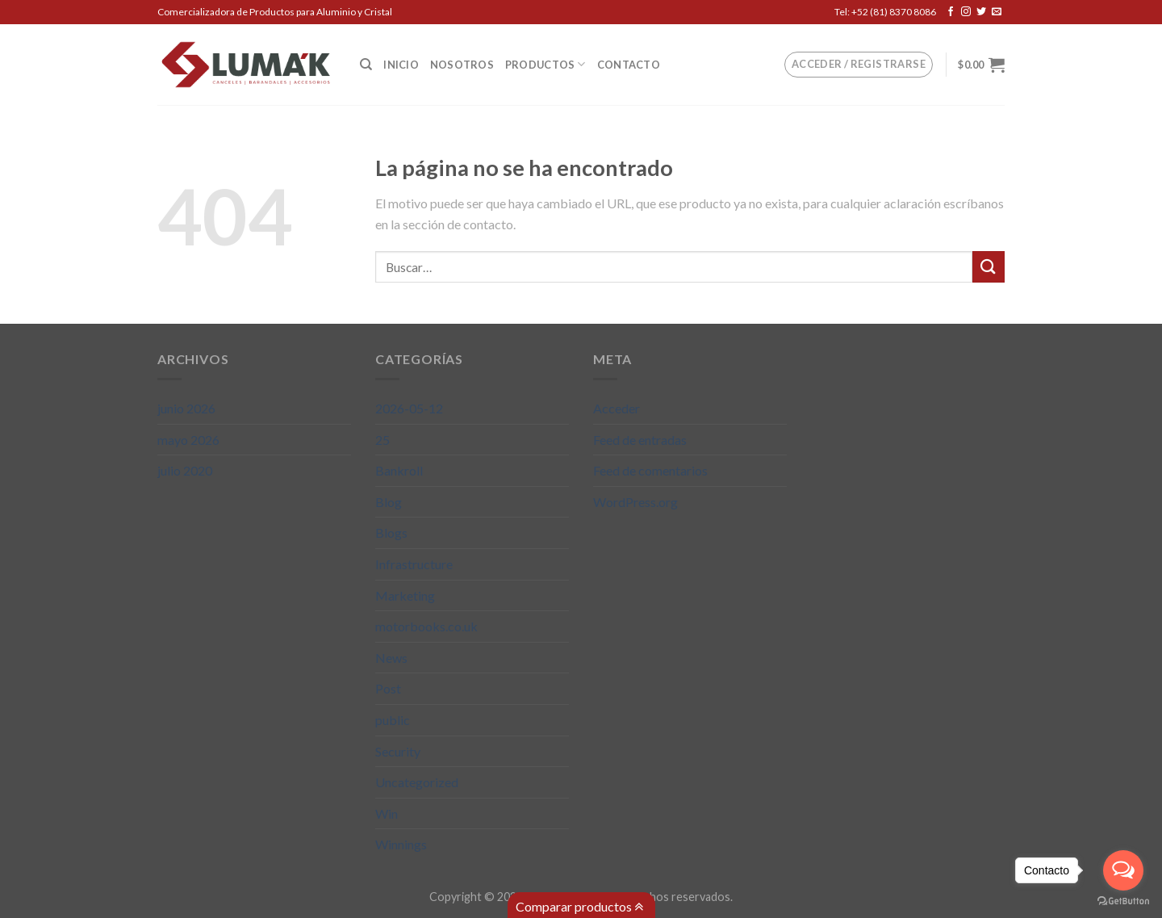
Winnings (401, 844)
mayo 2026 (188, 439)
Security (397, 751)
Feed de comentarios (650, 470)
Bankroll (399, 470)
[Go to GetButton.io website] (1123, 901)
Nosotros (462, 64)
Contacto (628, 64)
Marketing (405, 595)
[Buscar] (366, 64)
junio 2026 (186, 408)
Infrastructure (414, 564)
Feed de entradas (640, 439)
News (391, 657)
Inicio (401, 64)
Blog (388, 501)
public (392, 719)
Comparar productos (579, 907)
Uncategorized (416, 782)
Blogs (391, 532)
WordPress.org (635, 501)
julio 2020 (184, 470)
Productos (545, 64)
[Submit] (988, 267)
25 (382, 439)
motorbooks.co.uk (426, 626)
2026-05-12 (409, 408)
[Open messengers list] (1123, 870)
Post (388, 688)
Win (386, 813)
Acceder (616, 408)
